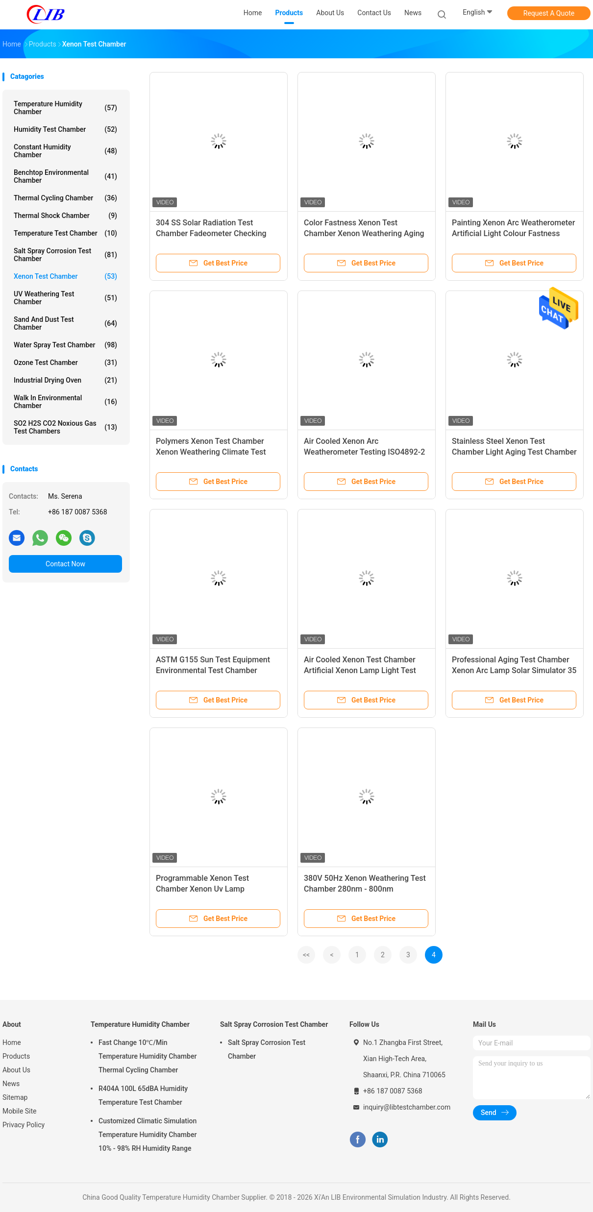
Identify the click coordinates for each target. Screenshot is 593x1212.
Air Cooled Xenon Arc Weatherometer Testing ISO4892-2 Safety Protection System (364, 451)
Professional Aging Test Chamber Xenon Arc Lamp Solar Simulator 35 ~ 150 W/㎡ (514, 670)
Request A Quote (548, 13)
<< (306, 955)
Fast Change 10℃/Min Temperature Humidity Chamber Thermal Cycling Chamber (148, 1056)
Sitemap (14, 1097)
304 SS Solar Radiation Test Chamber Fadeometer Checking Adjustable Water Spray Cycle (211, 233)
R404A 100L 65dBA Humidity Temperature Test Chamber (143, 1095)
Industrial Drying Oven (65, 380)
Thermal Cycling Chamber (65, 198)
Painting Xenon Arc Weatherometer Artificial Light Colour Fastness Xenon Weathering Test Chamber (513, 233)
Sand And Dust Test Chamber (65, 323)
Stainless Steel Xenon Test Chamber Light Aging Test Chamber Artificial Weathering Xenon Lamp (514, 451)
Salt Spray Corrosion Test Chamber (65, 255)
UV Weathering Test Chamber (65, 298)
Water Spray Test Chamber (65, 345)
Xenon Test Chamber (65, 276)
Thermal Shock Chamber (65, 215)
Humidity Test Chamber (65, 129)
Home (11, 1042)
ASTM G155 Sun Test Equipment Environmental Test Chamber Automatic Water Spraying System (215, 670)
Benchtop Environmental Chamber (65, 176)
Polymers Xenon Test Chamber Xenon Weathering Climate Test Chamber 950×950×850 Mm (211, 451)
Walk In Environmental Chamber (65, 402)
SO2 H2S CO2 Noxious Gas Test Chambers (65, 427)
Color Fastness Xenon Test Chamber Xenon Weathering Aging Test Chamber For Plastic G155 (364, 233)
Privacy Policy (23, 1125)
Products (16, 1056)
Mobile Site (19, 1111)
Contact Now (65, 564)
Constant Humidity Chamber (65, 151)
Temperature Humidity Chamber (65, 108)
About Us (16, 1070)
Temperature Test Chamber (65, 233)
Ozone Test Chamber (65, 362)
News (11, 1084)
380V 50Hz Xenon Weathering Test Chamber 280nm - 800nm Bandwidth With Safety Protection (365, 888)
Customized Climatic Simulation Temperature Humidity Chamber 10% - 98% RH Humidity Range (148, 1134)
